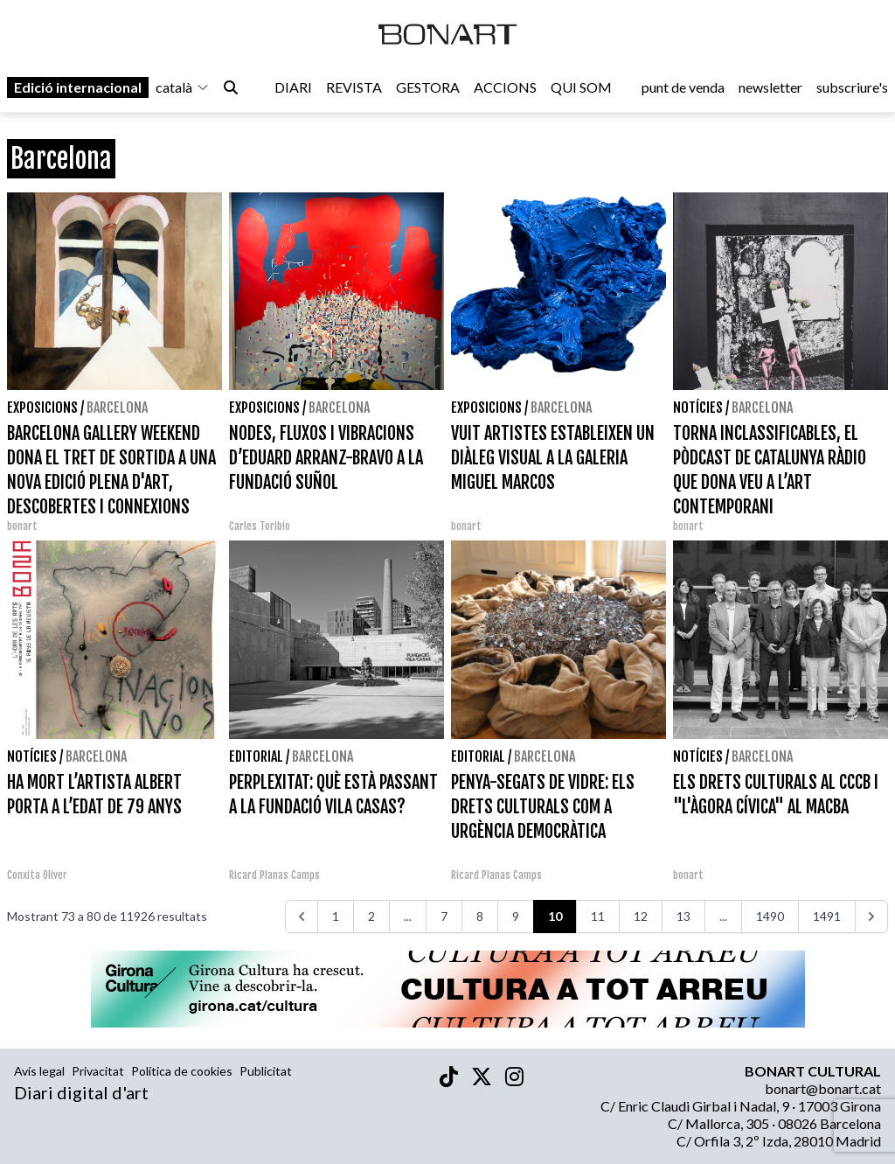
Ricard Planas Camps (274, 875)
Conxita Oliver (37, 875)
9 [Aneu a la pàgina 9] (515, 916)
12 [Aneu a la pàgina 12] (641, 916)
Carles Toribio (261, 526)
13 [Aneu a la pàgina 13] (683, 916)
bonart (22, 526)
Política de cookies (181, 1070)
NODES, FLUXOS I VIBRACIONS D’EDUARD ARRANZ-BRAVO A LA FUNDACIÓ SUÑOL (326, 457)
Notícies (698, 407)
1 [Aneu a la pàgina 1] (335, 916)
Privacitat (98, 1070)
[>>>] (871, 916)
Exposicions (42, 407)
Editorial (256, 756)
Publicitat (265, 1070)
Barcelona (117, 407)
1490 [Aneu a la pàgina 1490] (770, 916)
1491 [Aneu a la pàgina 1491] (827, 916)
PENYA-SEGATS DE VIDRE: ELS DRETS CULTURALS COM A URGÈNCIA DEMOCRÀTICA (543, 806)
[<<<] (301, 916)
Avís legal (39, 1070)
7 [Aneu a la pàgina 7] (444, 916)
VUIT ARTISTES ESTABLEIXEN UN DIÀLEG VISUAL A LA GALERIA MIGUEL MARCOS (553, 457)
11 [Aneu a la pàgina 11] (598, 916)
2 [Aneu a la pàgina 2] (371, 916)
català (183, 88)
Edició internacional (78, 88)
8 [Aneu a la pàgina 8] (479, 916)
